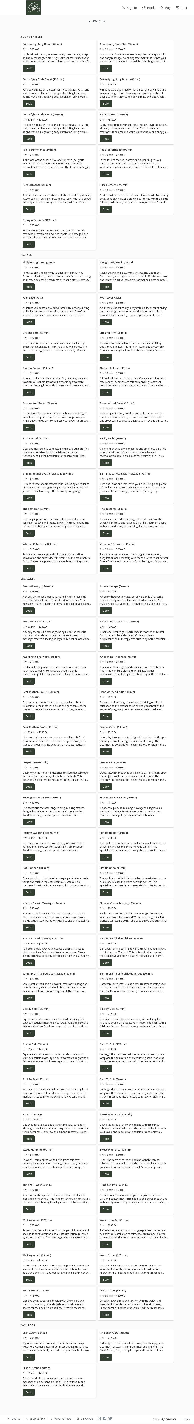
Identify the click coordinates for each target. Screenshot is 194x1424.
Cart (181, 8)
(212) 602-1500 (37, 1419)
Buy (165, 7)
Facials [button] (92, 30)
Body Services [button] (76, 30)
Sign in (129, 8)
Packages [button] (121, 30)
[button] (58, 61)
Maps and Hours (62, 1419)
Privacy (186, 1419)
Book (148, 7)
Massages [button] (106, 30)
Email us (16, 1419)
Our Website (87, 1419)
